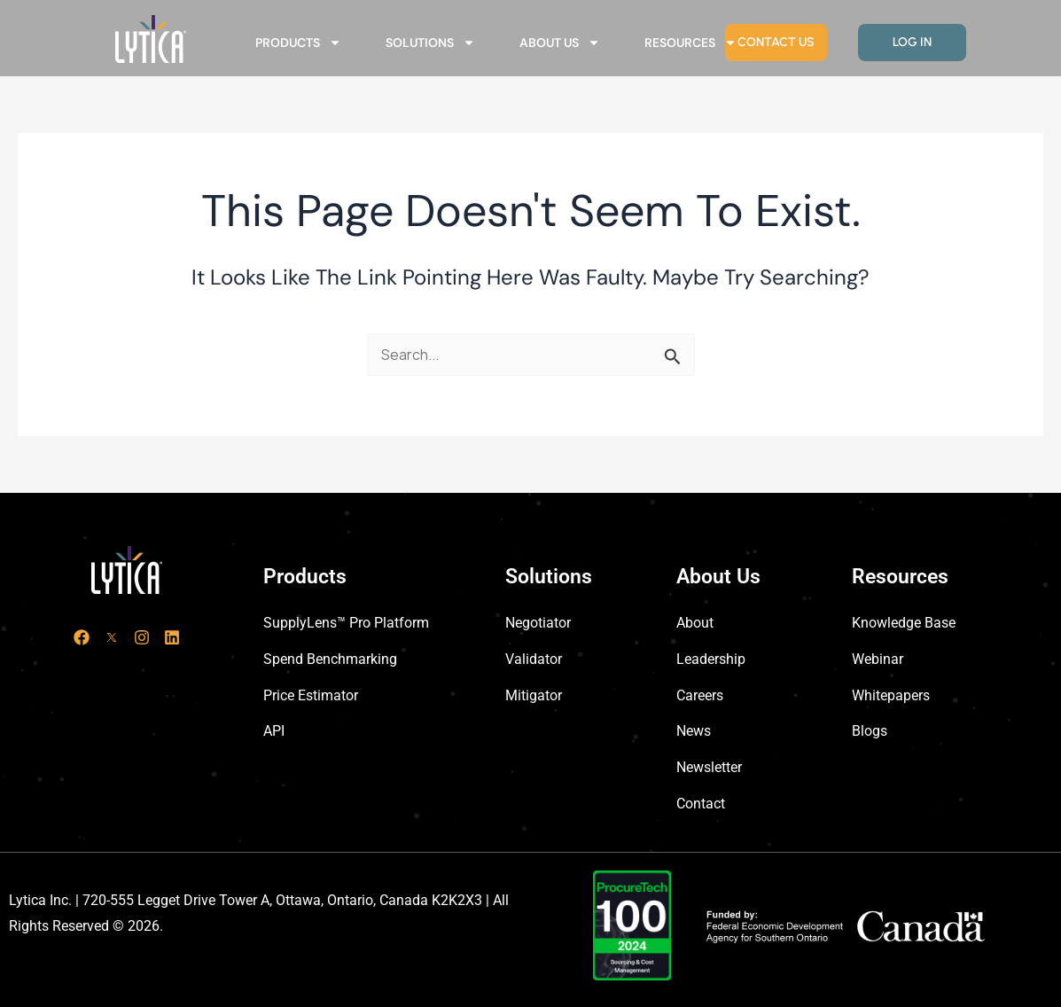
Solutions (430, 42)
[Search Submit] (673, 356)
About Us (559, 42)
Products (298, 42)
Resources (690, 42)
